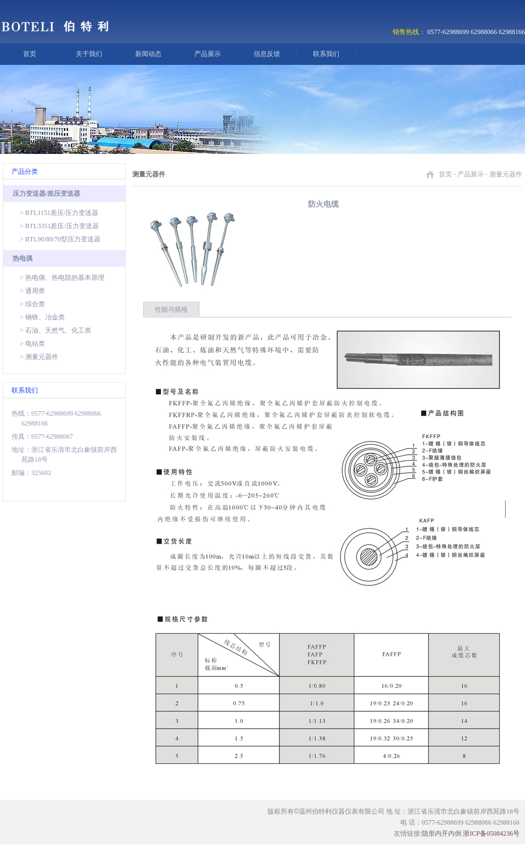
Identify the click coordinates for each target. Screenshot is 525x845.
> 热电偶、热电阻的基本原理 (62, 277)
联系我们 (326, 54)
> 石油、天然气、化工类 (55, 330)
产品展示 (207, 54)
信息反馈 (267, 54)
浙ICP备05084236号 (491, 833)
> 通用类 (32, 291)
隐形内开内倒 (441, 833)
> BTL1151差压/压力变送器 (59, 213)
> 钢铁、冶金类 (42, 317)
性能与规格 (171, 309)
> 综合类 (32, 304)
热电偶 (22, 258)
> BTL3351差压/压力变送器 (59, 226)
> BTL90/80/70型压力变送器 (60, 239)
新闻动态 (148, 54)
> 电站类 (32, 343)
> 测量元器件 (39, 357)
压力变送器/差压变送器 (46, 193)
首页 (29, 54)
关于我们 (89, 54)
